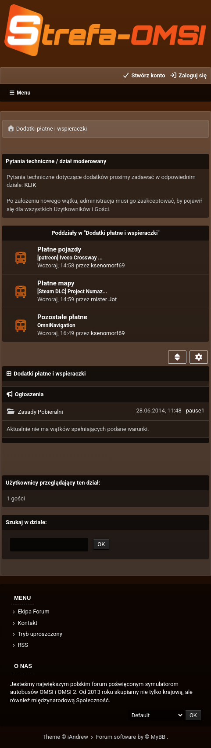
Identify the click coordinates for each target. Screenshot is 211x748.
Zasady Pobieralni (40, 412)
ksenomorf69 (108, 265)
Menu (20, 93)
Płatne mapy (56, 283)
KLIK (30, 185)
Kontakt (24, 623)
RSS (19, 645)
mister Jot (104, 299)
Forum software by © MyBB (131, 736)
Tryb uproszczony (36, 634)
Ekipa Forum (30, 611)
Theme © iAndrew (69, 736)
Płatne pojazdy (59, 249)
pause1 (195, 410)
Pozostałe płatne (62, 317)
